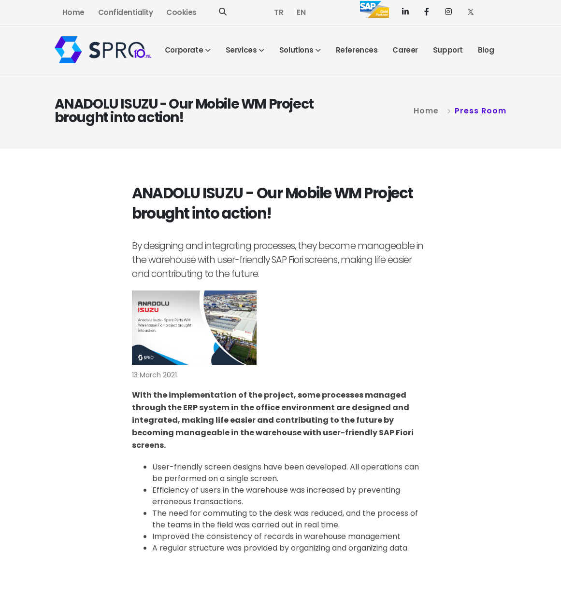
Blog (486, 50)
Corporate (184, 50)
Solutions (296, 50)
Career (405, 50)
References (357, 50)
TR (278, 12)
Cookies (181, 12)
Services (241, 50)
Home (73, 12)
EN (301, 12)
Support (448, 50)
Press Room (480, 110)
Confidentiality (125, 12)
